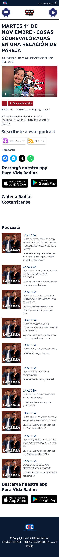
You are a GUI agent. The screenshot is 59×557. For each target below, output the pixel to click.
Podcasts (11, 227)
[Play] (5, 94)
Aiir (31, 545)
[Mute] (22, 94)
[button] (29, 81)
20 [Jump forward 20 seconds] (33, 94)
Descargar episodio (22, 103)
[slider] (45, 94)
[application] (29, 81)
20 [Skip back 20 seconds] (28, 94)
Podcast (4, 103)
